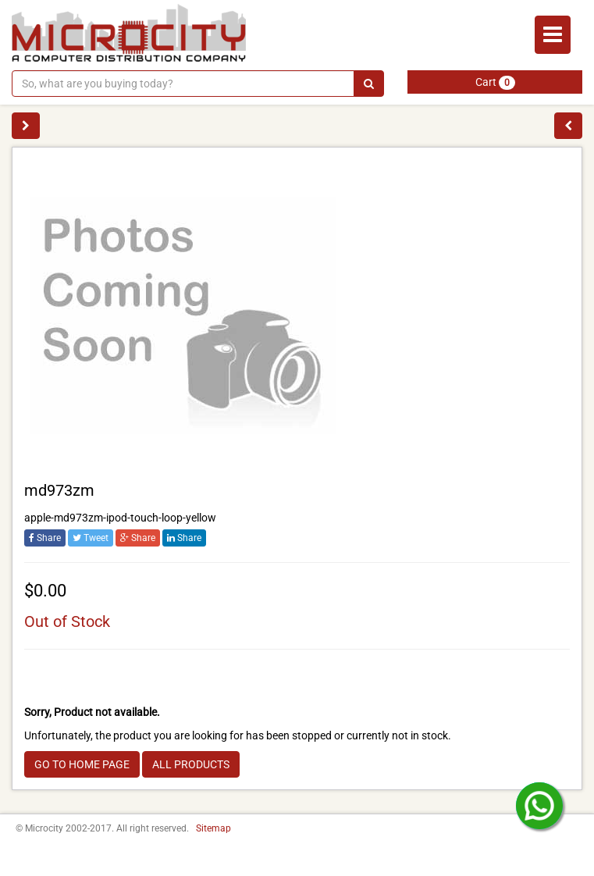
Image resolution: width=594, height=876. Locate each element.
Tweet (90, 537)
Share (45, 537)
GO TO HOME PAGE (82, 764)
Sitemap (213, 828)
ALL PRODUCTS (190, 764)
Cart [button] (495, 83)
